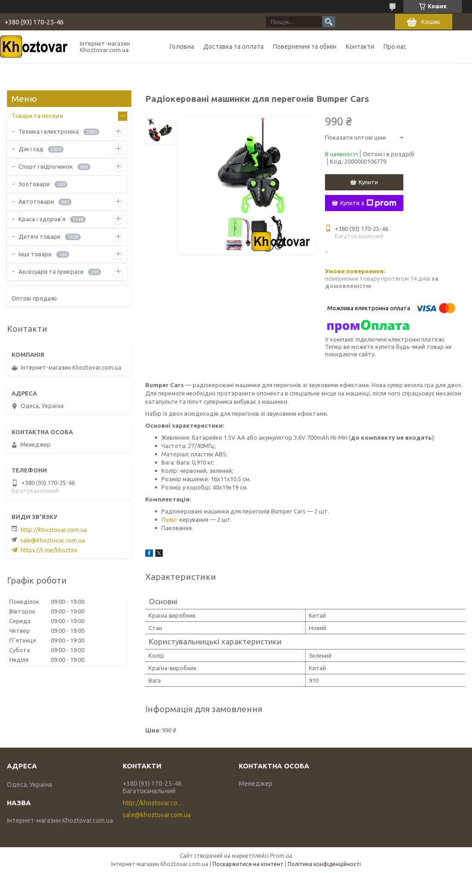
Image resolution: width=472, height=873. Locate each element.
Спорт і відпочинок (45, 166)
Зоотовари (34, 184)
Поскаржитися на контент (247, 864)
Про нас (395, 46)
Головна (182, 46)
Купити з (368, 203)
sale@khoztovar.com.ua (52, 540)
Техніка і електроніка (48, 131)
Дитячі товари (39, 236)
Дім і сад (30, 149)
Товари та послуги (37, 115)
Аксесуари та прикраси (50, 271)
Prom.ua (281, 856)
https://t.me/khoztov (49, 550)
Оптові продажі (34, 298)
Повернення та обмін (304, 46)
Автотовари (36, 201)
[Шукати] (328, 21)
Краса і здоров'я (41, 219)
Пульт (169, 519)
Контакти (360, 46)
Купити (368, 182)
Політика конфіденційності (324, 864)
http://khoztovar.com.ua (54, 529)
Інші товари (35, 254)
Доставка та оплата (233, 46)
